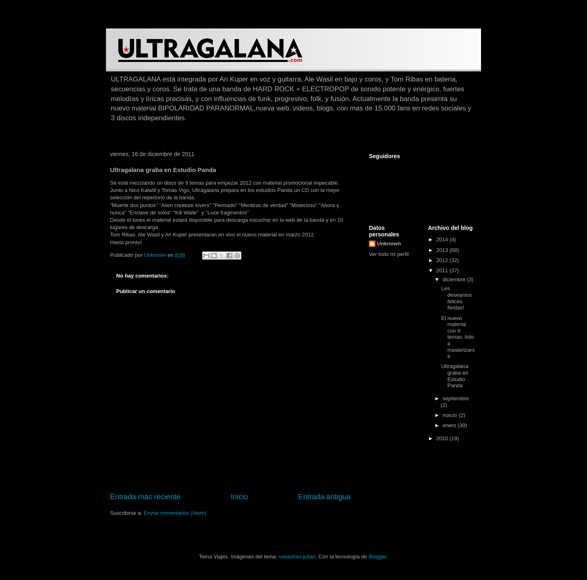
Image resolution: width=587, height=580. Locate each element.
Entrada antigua (324, 497)
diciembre (455, 279)
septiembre (456, 398)
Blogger (377, 557)
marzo (451, 415)
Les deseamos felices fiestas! (456, 298)
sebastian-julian (297, 557)
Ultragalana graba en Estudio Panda (454, 375)
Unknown (389, 243)
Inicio (239, 497)
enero (450, 425)
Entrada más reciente (145, 497)
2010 (443, 438)
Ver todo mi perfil (389, 254)
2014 (443, 239)
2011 (443, 270)
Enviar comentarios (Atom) (174, 513)
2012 (443, 260)
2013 (443, 250)
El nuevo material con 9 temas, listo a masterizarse (457, 337)
